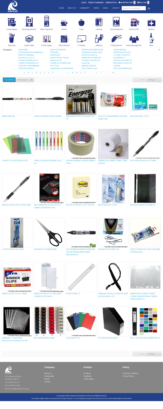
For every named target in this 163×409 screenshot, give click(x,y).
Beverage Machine (29, 29)
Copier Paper (29, 45)
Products (87, 373)
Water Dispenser (46, 29)
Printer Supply (46, 45)
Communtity (49, 376)
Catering (99, 29)
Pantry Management (133, 45)
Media (105, 8)
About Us (72, 8)
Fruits (81, 29)
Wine (151, 45)
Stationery (12, 45)
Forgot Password (96, 2)
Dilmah (64, 29)
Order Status (111, 2)
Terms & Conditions (131, 373)
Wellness (99, 45)
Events (96, 8)
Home (61, 8)
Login (83, 2)
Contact (116, 8)
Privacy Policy (128, 376)
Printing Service (116, 45)
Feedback (87, 376)
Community (85, 8)
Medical (151, 29)
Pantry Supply (12, 29)
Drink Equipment (116, 29)
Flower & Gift (134, 29)
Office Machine (64, 45)
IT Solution (81, 45)
